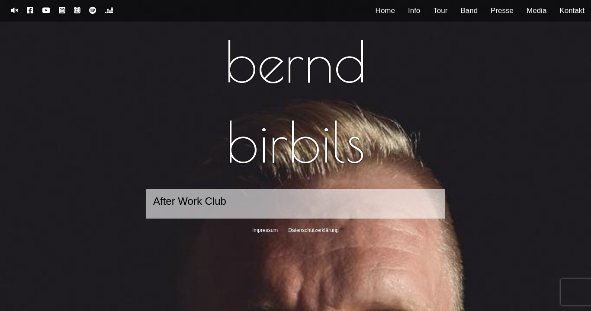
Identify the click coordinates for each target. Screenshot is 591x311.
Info (414, 10)
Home (385, 10)
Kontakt (572, 10)
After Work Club (189, 201)
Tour (440, 10)
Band (469, 10)
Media (536, 10)
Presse (502, 10)
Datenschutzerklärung (313, 230)
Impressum (265, 230)
